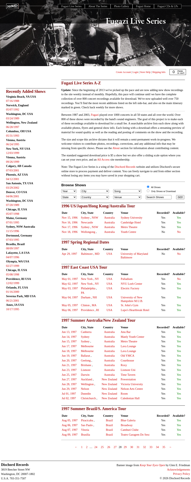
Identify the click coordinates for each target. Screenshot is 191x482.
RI (97, 310)
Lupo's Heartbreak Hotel (135, 310)
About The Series (97, 6)
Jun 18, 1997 (69, 351)
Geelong (86, 360)
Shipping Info (158, 72)
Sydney (85, 217)
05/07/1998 (12, 213)
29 (125, 447)
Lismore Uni (128, 369)
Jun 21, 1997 (69, 365)
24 (95, 447)
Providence (87, 310)
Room (124, 393)
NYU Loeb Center (131, 283)
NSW (95, 217)
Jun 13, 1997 (69, 332)
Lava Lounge (128, 346)
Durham (85, 297)
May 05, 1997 (70, 305)
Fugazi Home (143, 6)
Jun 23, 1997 (69, 369)
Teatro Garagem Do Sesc (135, 434)
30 (131, 447)
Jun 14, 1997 (69, 336)
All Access (103, 159)
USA (109, 253)
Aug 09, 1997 (70, 434)
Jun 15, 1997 (69, 341)
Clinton (85, 305)
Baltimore (87, 253)
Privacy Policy (181, 473)
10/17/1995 (12, 309)
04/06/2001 (12, 196)
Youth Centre (128, 231)
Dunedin (86, 393)
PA (82, 292)
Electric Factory (130, 288)
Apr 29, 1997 (69, 253)
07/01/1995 (12, 222)
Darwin (85, 374)
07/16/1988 (12, 100)
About (116, 148)
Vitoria (85, 429)
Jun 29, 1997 (69, 388)
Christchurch (88, 398)
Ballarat (85, 355)
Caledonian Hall (130, 398)
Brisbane (86, 365)
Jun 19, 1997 (69, 355)
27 (115, 447)
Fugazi (95, 114)
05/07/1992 (12, 109)
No (179, 231)
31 (138, 447)
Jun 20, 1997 (69, 360)
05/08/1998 (12, 274)
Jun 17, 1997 (69, 346)
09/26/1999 (12, 161)
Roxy (124, 365)
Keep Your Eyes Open (152, 465)
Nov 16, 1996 (70, 222)
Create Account (123, 72)
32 (144, 447)
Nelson (85, 388)
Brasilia (85, 434)
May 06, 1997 (70, 310)
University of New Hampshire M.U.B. (132, 299)
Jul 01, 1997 (69, 393)
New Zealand (109, 379)
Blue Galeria (128, 420)
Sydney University (132, 217)
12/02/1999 (12, 283)
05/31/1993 (12, 135)
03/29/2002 (12, 187)
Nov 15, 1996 (70, 217)
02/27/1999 (12, 265)
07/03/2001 (12, 170)
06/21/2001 (12, 300)
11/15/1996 (12, 231)
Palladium (126, 278)
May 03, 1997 (70, 288)
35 (163, 447)
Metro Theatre (129, 227)
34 (157, 447)
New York (87, 278)
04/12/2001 (12, 179)
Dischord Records (125, 166)
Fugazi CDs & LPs (167, 6)
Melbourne (87, 346)
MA (94, 305)
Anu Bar (125, 332)
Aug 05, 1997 (70, 420)
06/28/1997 (12, 127)
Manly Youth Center (132, 336)
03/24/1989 (12, 118)
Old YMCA (127, 355)
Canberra (86, 332)
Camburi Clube (129, 429)
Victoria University (132, 384)
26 (108, 447)
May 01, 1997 (70, 278)
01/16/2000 (12, 291)
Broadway (126, 425)
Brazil (109, 420)
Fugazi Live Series (71, 6)
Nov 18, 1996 (70, 231)
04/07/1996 (12, 257)
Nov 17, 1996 (70, 227)
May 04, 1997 (70, 297)
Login (136, 72)
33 (150, 447)
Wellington (87, 384)
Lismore (85, 369)
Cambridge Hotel (131, 222)
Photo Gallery (121, 6)
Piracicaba (87, 420)
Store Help (145, 72)
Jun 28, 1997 (69, 384)
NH (94, 297)
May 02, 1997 (70, 283)
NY (97, 278)
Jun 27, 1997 (69, 379)
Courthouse (127, 360)
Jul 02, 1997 (69, 398)
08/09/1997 (12, 248)
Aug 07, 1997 (70, 429)
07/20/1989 (12, 205)
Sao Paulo (87, 425)
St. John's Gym (129, 305)
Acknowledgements (178, 469)
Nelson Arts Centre (132, 388)
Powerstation (128, 379)
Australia (109, 217)
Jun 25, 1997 (69, 374)
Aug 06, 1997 (70, 425)
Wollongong (88, 231)
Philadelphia (88, 288)
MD (97, 253)
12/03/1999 (12, 153)
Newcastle (87, 222)
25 (102, 447)
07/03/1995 (12, 239)
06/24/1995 (12, 144)
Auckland (86, 379)
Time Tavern (128, 374)
